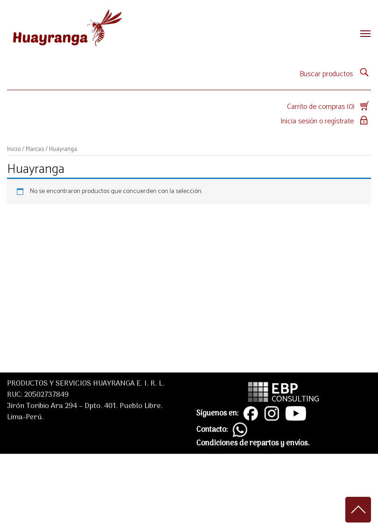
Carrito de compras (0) (329, 106)
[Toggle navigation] (362, 33)
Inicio (14, 149)
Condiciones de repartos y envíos (252, 443)
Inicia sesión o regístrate (325, 121)
